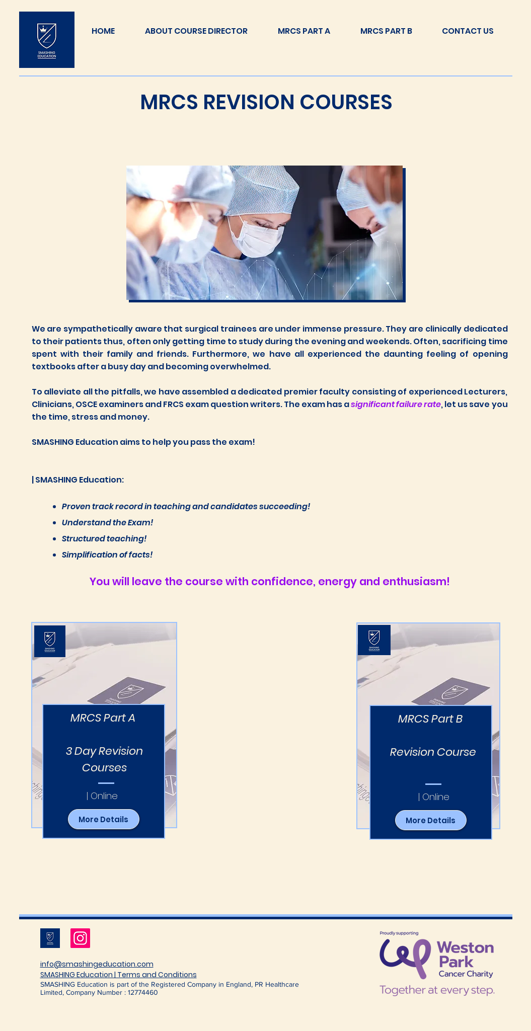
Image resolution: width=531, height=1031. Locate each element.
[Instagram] (80, 938)
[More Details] (103, 819)
